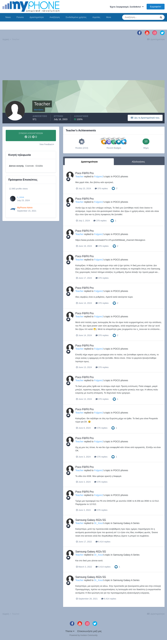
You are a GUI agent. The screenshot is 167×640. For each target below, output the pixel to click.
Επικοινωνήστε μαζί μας (89, 631)
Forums (20, 17)
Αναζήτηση (55, 17)
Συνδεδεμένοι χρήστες (76, 17)
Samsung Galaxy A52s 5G (90, 520)
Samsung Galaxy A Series (126, 523)
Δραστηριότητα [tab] (89, 161)
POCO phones (120, 176)
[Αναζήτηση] (139, 17)
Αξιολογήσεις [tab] (138, 161)
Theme (69, 631)
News (8, 17)
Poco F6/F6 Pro (84, 173)
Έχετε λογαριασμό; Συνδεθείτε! (127, 7)
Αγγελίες (96, 17)
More (108, 17)
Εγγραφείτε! (155, 6)
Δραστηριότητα (37, 17)
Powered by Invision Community (83, 635)
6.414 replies (103, 541)
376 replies (101, 188)
